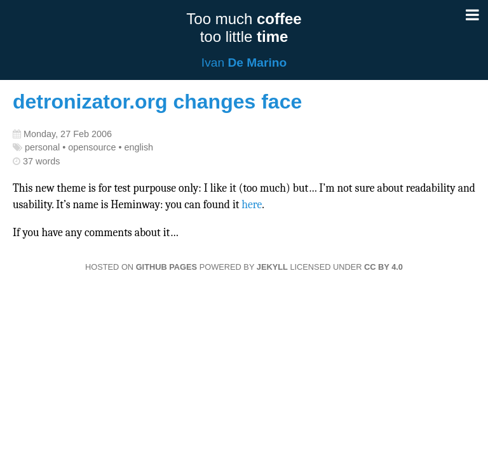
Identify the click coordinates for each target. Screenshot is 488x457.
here (251, 204)
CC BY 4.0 (383, 267)
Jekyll (272, 267)
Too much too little (243, 27)
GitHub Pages (166, 267)
